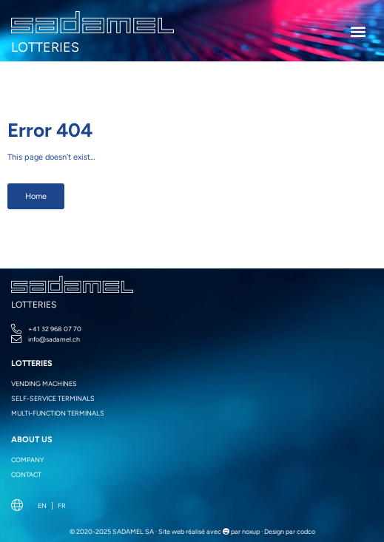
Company (27, 459)
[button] (358, 30)
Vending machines (44, 383)
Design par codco (289, 531)
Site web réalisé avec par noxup (209, 531)
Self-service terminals (53, 398)
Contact (26, 474)
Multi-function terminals (57, 413)
